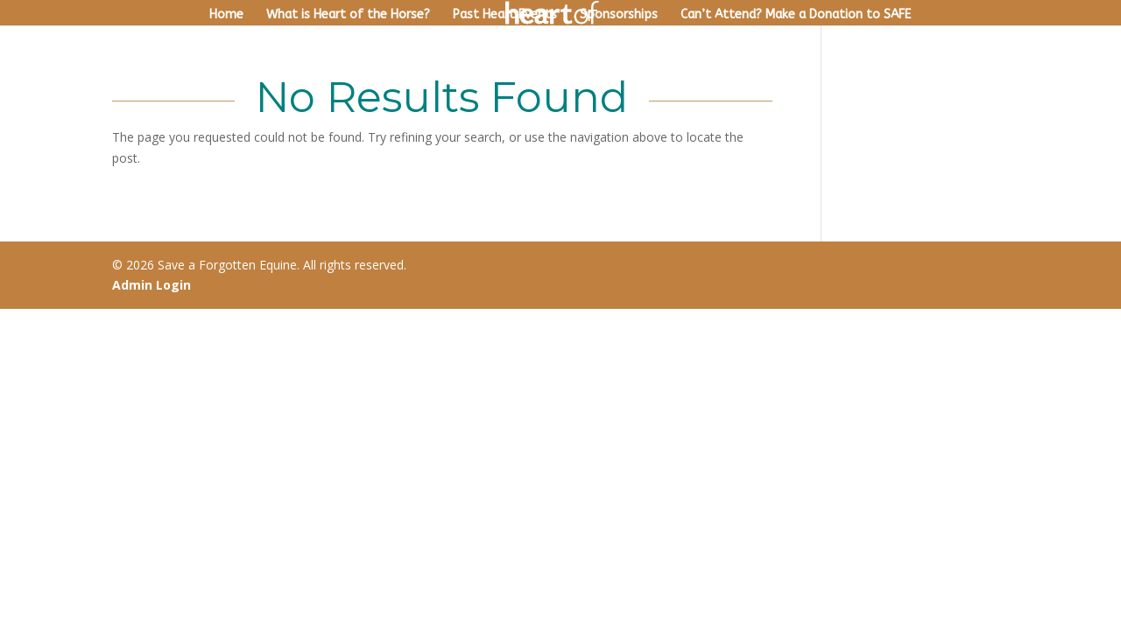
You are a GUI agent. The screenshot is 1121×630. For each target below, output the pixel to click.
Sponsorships (619, 15)
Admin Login (151, 284)
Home (226, 15)
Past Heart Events (505, 15)
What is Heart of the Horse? (348, 15)
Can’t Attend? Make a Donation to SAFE (795, 15)
